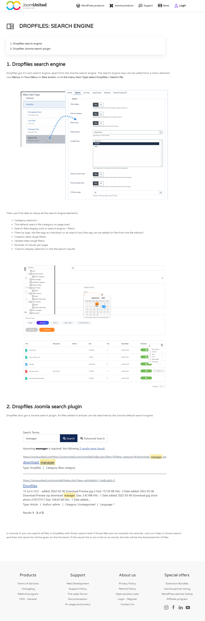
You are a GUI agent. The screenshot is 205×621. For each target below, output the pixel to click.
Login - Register (127, 599)
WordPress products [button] (90, 6)
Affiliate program (177, 599)
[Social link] (166, 607)
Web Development (77, 583)
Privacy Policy (127, 583)
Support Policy (78, 588)
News (163, 6)
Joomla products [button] (121, 6)
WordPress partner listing (177, 594)
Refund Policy (127, 588)
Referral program (28, 594)
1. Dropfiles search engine (26, 43)
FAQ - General (28, 599)
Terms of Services (28, 583)
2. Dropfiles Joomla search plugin (30, 48)
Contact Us (127, 604)
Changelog (28, 588)
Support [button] (146, 6)
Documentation (77, 599)
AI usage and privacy (77, 604)
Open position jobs (127, 594)
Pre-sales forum (77, 594)
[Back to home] (26, 5)
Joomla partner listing (177, 588)
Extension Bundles (177, 583)
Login (180, 6)
